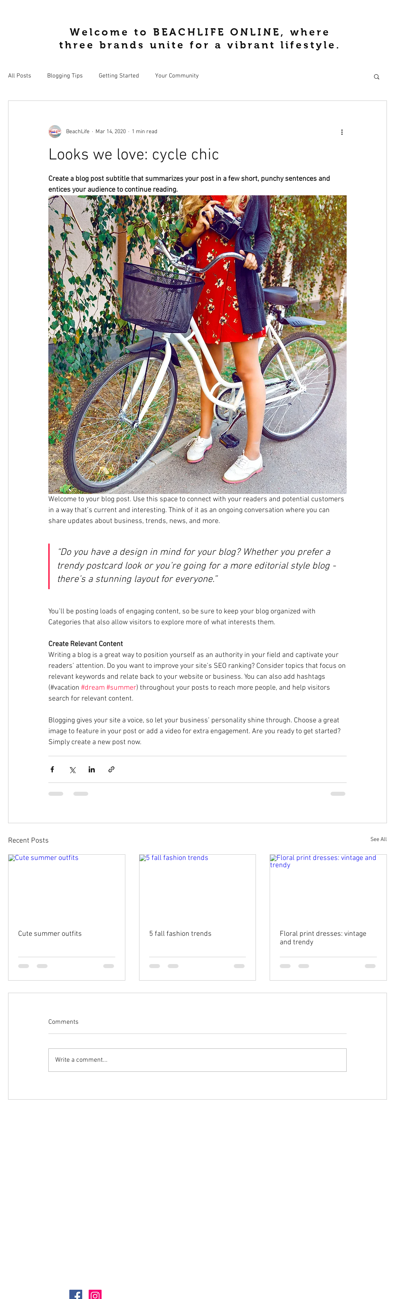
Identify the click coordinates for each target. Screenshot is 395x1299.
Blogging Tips (65, 75)
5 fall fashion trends (180, 934)
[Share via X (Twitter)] (72, 769)
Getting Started (119, 75)
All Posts (19, 75)
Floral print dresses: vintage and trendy (323, 938)
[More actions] (342, 131)
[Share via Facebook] (52, 769)
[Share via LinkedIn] (92, 769)
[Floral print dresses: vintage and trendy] (328, 887)
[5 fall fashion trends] (197, 887)
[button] (376, 76)
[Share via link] (111, 769)
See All (378, 839)
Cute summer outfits (50, 934)
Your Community (177, 75)
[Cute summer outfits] (66, 887)
